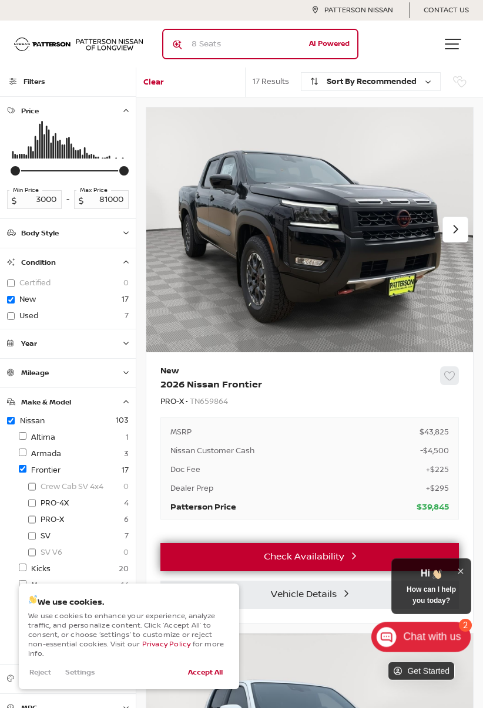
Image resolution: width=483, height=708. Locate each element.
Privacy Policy (166, 644)
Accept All (205, 672)
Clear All (153, 86)
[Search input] (260, 44)
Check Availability (304, 557)
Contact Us (446, 10)
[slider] (15, 171)
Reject (40, 672)
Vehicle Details (304, 594)
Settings (80, 672)
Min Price (26, 190)
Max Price (94, 190)
